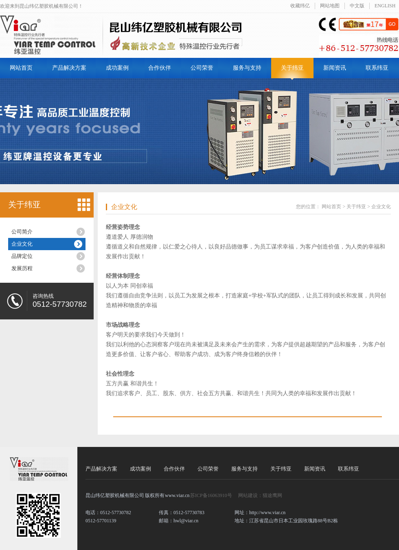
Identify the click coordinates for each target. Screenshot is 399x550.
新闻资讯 (334, 68)
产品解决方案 (69, 68)
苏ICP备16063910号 (211, 495)
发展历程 (22, 268)
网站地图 (330, 6)
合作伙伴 (159, 68)
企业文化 (22, 244)
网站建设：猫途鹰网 (260, 495)
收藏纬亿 (300, 6)
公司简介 (22, 232)
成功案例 (117, 68)
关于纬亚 (292, 68)
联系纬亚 (377, 68)
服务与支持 (247, 68)
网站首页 (21, 68)
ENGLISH (385, 6)
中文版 (357, 6)
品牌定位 (22, 256)
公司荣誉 (202, 68)
